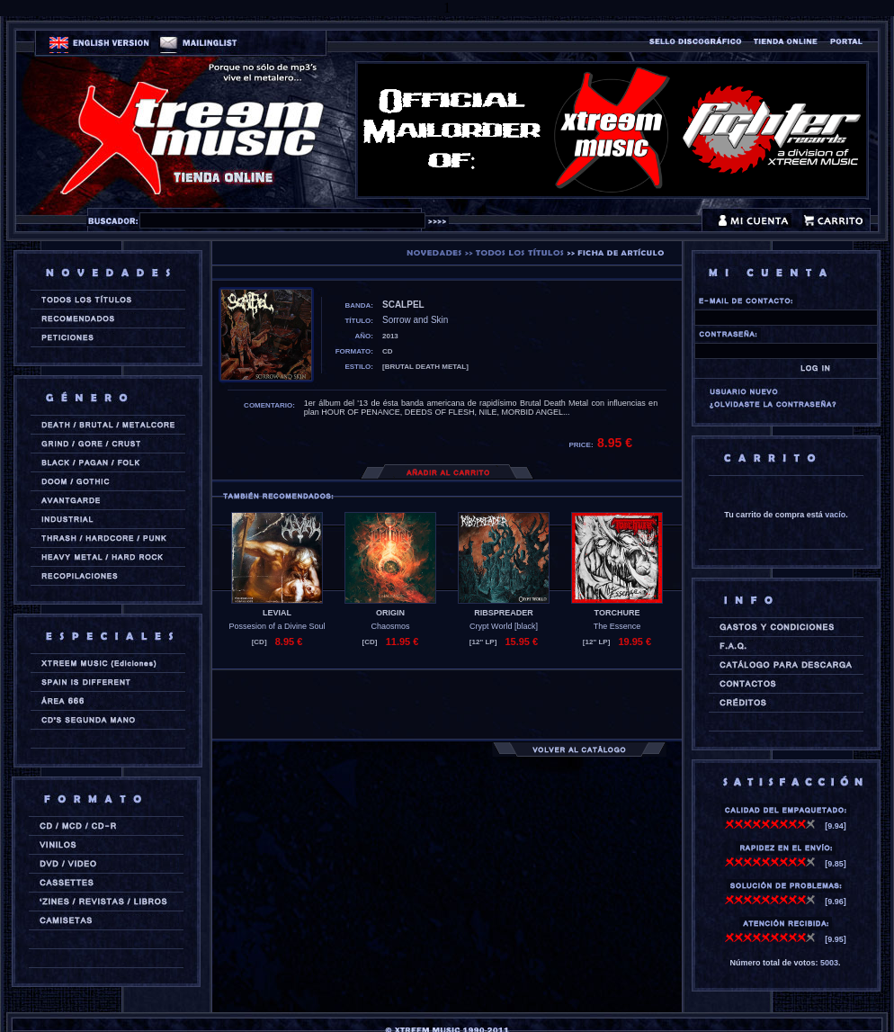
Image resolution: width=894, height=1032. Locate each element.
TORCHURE (617, 612)
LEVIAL (277, 612)
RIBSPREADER (503, 612)
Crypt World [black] (503, 626)
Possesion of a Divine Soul (276, 626)
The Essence (617, 626)
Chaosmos (390, 626)
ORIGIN (390, 612)
